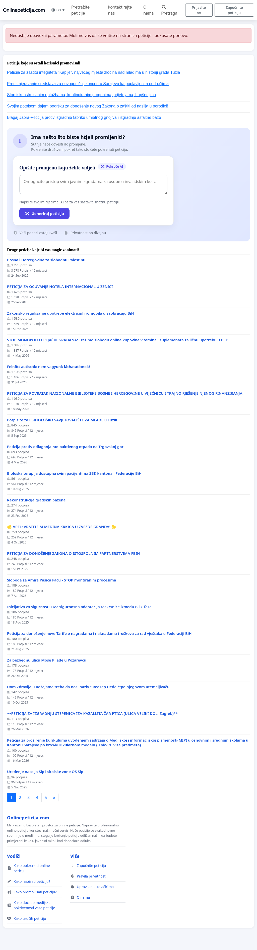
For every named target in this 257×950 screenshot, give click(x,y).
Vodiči (14, 856)
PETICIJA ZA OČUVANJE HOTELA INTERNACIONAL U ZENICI (60, 286)
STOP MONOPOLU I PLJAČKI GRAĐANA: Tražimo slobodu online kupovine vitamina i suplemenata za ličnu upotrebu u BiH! (117, 340)
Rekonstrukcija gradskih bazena (36, 500)
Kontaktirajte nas (120, 10)
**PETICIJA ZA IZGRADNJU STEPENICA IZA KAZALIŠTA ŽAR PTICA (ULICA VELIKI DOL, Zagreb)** (92, 713)
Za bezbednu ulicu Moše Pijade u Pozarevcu (46, 660)
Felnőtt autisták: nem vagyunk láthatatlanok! (48, 366)
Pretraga (169, 10)
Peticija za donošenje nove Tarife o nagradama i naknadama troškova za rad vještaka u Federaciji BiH (99, 633)
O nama (148, 10)
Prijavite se (199, 10)
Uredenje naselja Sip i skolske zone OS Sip (45, 771)
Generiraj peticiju (44, 213)
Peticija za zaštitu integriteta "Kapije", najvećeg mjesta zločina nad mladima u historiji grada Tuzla (93, 72)
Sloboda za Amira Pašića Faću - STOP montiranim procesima (61, 580)
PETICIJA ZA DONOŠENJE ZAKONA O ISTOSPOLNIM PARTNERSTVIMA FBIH (73, 553)
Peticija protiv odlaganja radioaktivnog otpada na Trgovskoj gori (65, 446)
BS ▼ (58, 10)
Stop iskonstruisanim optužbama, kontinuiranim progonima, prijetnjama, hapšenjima (81, 95)
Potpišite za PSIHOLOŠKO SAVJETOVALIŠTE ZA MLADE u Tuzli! (62, 420)
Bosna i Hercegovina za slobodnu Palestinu (46, 260)
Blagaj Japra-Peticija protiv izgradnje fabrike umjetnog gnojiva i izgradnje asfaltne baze (84, 117)
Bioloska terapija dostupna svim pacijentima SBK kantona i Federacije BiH (74, 473)
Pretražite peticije (80, 10)
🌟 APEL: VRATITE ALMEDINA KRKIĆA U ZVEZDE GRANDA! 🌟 (61, 526)
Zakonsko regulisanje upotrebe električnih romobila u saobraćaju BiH (70, 313)
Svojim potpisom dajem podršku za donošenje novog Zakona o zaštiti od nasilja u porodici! (87, 106)
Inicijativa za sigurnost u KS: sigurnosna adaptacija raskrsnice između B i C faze (79, 606)
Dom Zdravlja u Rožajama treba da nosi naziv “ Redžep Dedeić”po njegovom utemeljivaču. (88, 686)
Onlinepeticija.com (24, 10)
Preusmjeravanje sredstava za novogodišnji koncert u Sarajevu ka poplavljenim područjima (88, 84)
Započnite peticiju (234, 10)
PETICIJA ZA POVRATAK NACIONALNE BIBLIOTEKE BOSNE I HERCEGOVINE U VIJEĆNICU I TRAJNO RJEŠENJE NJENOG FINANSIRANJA (124, 393)
